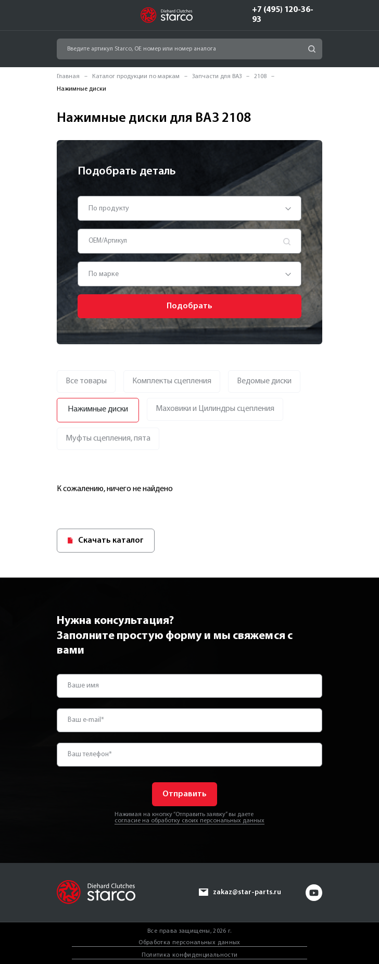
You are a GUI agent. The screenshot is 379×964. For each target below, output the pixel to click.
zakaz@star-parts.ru (246, 892)
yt (314, 892)
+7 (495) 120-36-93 (282, 15)
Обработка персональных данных (189, 943)
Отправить (184, 794)
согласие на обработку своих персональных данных (189, 821)
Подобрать (189, 306)
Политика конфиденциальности (190, 955)
